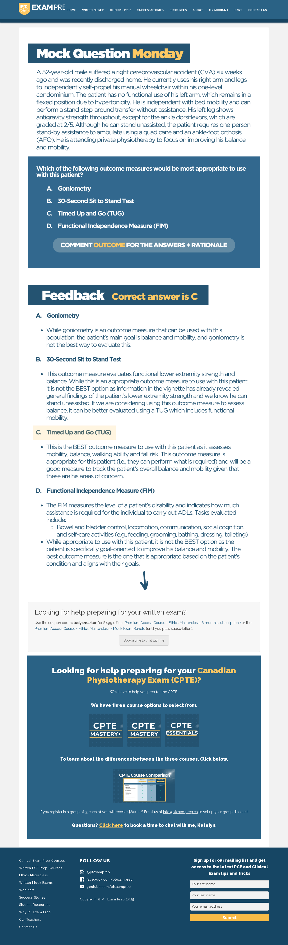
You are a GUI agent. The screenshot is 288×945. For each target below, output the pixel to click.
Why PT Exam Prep (35, 912)
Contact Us (28, 927)
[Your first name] (229, 884)
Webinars (27, 890)
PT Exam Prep (52, 9)
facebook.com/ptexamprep (106, 879)
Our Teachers (30, 919)
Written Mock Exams (36, 882)
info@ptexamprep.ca (180, 812)
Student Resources (34, 905)
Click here (111, 825)
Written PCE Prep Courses (40, 868)
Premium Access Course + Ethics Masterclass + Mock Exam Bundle (90, 628)
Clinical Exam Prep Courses (42, 860)
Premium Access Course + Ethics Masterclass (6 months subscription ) (183, 623)
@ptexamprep (95, 872)
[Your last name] (229, 895)
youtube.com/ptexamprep (105, 886)
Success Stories (32, 897)
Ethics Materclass (33, 875)
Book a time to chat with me (144, 640)
